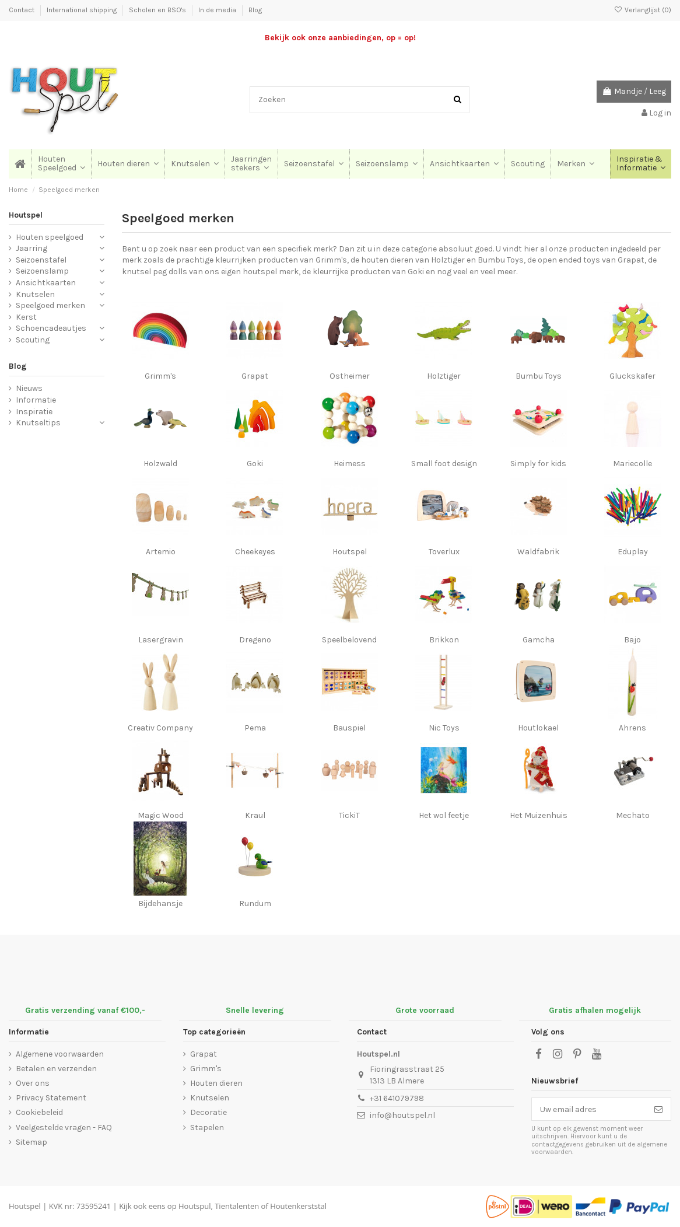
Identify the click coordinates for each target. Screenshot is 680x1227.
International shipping (82, 10)
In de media (218, 10)
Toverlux (444, 552)
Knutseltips (38, 423)
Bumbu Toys (539, 376)
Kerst (26, 317)
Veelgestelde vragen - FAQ (64, 1127)
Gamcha (539, 640)
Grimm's (160, 376)
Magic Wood (161, 815)
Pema (255, 728)
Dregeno (255, 640)
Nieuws (29, 388)
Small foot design (444, 464)
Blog (255, 10)
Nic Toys (444, 728)
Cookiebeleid (39, 1112)
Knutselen (35, 294)
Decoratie (208, 1112)
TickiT (349, 815)
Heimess (350, 464)
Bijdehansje (160, 903)
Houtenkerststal (298, 1206)
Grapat (254, 376)
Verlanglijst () (642, 10)
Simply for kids (538, 464)
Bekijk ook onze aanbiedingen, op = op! (340, 38)
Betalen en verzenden (56, 1069)
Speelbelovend (349, 640)
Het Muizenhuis (538, 815)
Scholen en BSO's (158, 10)
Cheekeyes (255, 552)
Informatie (36, 400)
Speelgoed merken (50, 305)
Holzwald (160, 464)
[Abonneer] (658, 1109)
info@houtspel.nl (402, 1115)
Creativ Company (160, 728)
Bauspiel (349, 728)
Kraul (255, 815)
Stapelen (207, 1127)
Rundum (255, 903)
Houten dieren (216, 1083)
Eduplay (633, 552)
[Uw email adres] (589, 1109)
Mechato (633, 815)
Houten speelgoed (49, 237)
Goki (255, 464)
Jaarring (31, 248)
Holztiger (444, 376)
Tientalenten (237, 1206)
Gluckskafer (632, 376)
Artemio (161, 552)
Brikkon (444, 640)
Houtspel (349, 552)
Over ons (33, 1083)
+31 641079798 (397, 1098)
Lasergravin (160, 640)
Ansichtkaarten (46, 283)
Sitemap (31, 1142)
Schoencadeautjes (51, 328)
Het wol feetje (444, 815)
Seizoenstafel (41, 260)
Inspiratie (34, 412)
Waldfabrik (538, 552)
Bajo (632, 640)
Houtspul (194, 1206)
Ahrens (632, 728)
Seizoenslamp (42, 271)
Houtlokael (538, 728)
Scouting (33, 340)
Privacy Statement (51, 1098)
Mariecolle (632, 464)
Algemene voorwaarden (60, 1054)
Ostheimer (350, 376)
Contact (22, 10)
